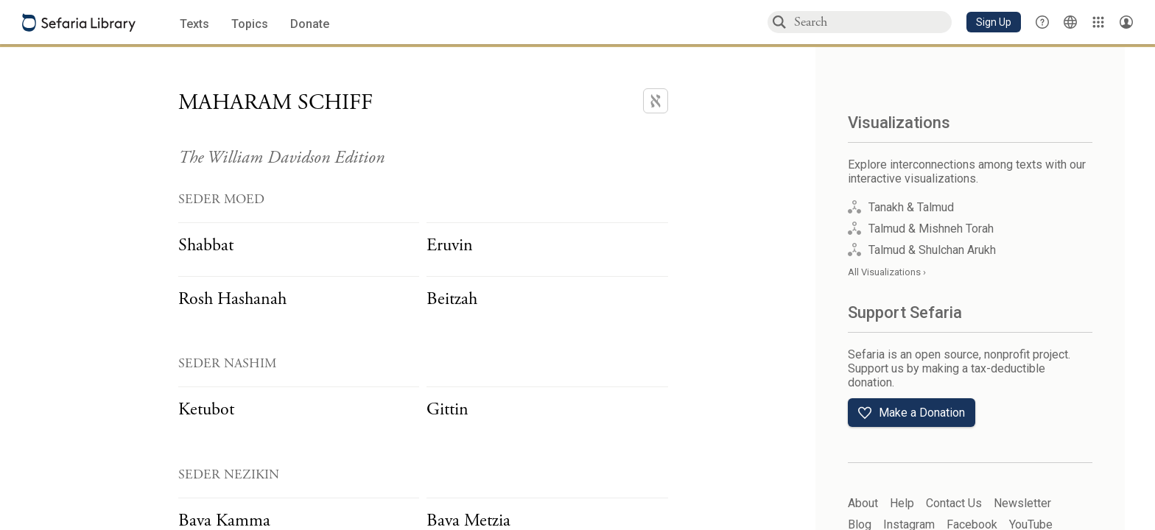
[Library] (1098, 22)
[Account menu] (1126, 22)
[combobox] (872, 22)
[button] (993, 22)
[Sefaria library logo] (79, 22)
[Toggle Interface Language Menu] (1070, 22)
